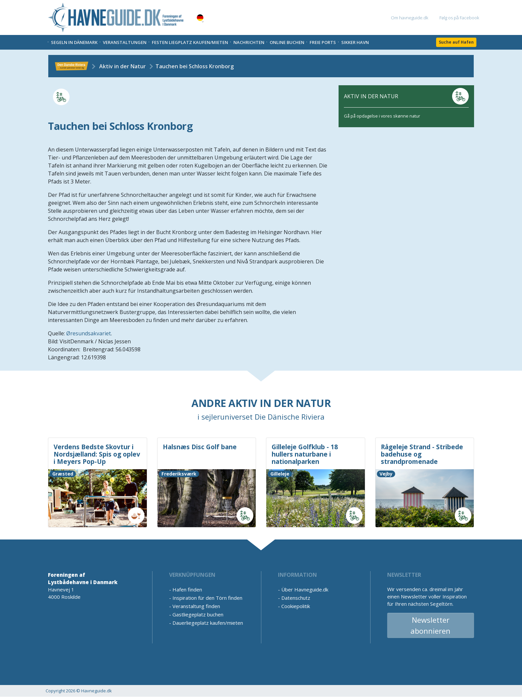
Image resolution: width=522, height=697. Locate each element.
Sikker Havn (355, 42)
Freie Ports (323, 42)
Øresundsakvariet (88, 333)
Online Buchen (287, 42)
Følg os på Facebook (459, 18)
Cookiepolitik (295, 606)
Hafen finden (187, 589)
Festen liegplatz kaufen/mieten (190, 42)
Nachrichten (248, 42)
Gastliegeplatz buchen (197, 614)
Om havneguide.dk (409, 18)
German (200, 18)
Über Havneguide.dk (304, 589)
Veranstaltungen (124, 42)
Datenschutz (295, 597)
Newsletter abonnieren (430, 625)
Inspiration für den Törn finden (207, 597)
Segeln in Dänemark (74, 42)
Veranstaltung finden (196, 606)
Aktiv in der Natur (122, 66)
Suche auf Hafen (456, 42)
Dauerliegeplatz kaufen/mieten (207, 622)
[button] (202, 22)
